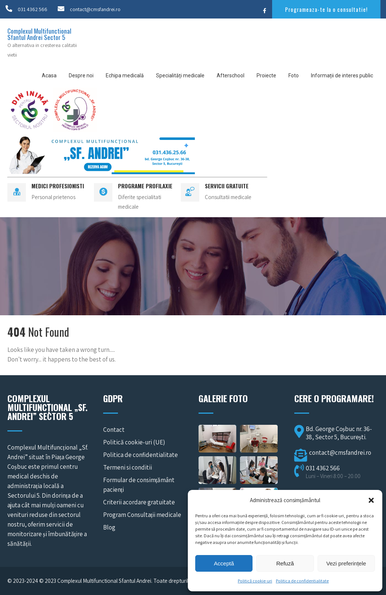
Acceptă (224, 563)
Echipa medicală (125, 75)
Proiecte (266, 75)
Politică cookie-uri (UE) (134, 442)
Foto (293, 75)
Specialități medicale (180, 75)
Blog (109, 527)
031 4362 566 (32, 9)
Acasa (49, 75)
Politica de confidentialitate (302, 581)
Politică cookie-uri (255, 581)
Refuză (285, 563)
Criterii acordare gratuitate (139, 502)
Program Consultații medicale (142, 515)
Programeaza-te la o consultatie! (326, 9)
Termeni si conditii (127, 467)
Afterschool (230, 75)
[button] (371, 500)
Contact (114, 430)
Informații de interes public (342, 75)
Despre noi (81, 75)
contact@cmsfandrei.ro (95, 9)
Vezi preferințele (346, 563)
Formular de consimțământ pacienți (139, 485)
